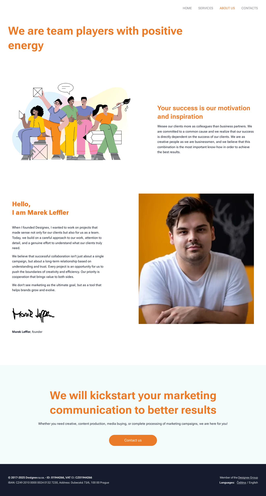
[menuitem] (191, 8)
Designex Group (248, 477)
